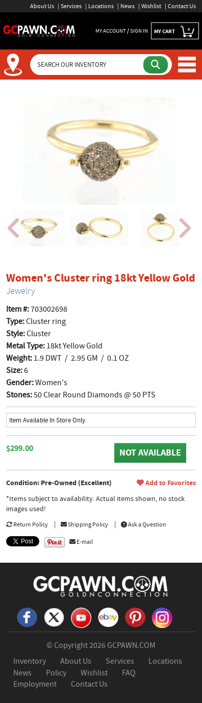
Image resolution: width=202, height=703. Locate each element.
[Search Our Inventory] (87, 64)
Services (71, 6)
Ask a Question (143, 524)
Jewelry (20, 290)
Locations (101, 6)
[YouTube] (81, 616)
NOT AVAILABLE (150, 452)
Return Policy (27, 524)
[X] (54, 616)
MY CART (175, 31)
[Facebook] (27, 616)
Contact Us (182, 6)
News (127, 6)
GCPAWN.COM (131, 645)
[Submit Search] (155, 64)
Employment (35, 684)
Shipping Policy (84, 524)
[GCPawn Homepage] (39, 30)
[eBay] (108, 616)
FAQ (129, 673)
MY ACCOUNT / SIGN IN (121, 30)
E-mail (81, 542)
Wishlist (151, 6)
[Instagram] (162, 616)
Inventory (29, 661)
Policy (56, 673)
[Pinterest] (135, 616)
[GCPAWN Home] (101, 585)
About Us (42, 6)
